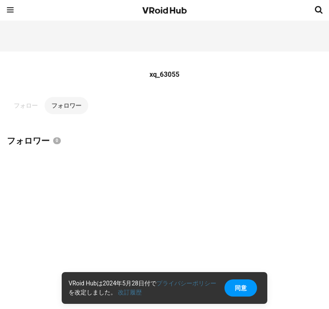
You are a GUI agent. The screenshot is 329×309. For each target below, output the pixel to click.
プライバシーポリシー (186, 283)
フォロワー (66, 105)
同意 (241, 288)
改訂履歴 (130, 292)
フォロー (26, 105)
